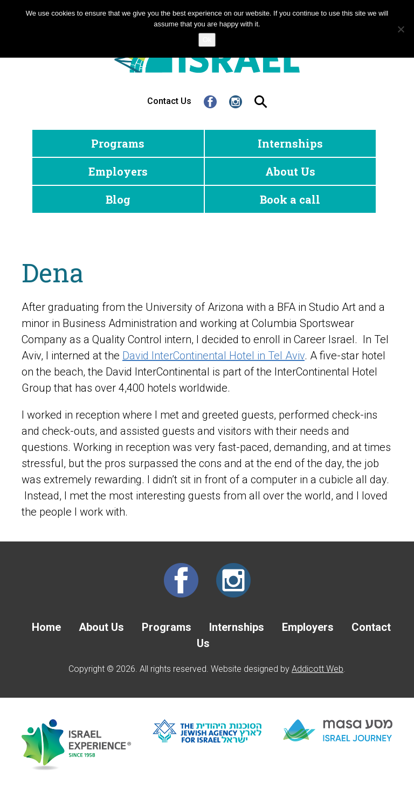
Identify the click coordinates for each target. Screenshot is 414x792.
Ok (207, 40)
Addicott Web (317, 669)
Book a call (290, 199)
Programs (117, 143)
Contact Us (169, 101)
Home (46, 627)
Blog (118, 199)
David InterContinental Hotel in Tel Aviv (213, 355)
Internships (290, 143)
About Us (290, 171)
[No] (400, 29)
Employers (118, 171)
